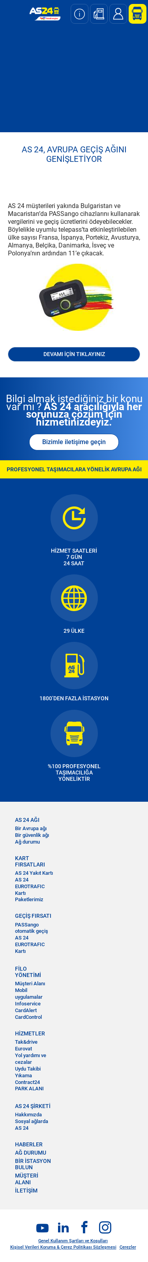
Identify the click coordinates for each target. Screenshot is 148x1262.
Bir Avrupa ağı (31, 828)
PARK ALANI (29, 1088)
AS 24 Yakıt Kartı (34, 873)
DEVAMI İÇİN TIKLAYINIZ (74, 354)
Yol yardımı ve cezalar (30, 1058)
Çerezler (128, 1247)
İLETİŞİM (26, 1190)
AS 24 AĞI (27, 820)
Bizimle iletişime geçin (74, 442)
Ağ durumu (27, 842)
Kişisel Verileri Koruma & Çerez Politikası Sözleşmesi (63, 1247)
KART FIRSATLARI (30, 861)
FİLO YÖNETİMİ (28, 972)
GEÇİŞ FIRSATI (33, 916)
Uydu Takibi (28, 1069)
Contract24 (27, 1082)
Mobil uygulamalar (29, 993)
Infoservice (28, 1004)
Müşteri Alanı (30, 983)
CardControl (28, 1017)
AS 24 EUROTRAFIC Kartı (30, 886)
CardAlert (26, 1010)
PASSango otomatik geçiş (31, 928)
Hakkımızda (28, 1115)
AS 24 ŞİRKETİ (33, 1106)
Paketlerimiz (29, 899)
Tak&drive (26, 1042)
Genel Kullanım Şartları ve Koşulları (73, 1240)
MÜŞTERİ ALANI (26, 1178)
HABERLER (29, 1144)
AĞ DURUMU (30, 1152)
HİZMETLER (30, 1033)
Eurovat (23, 1049)
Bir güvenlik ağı (32, 835)
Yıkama (23, 1075)
